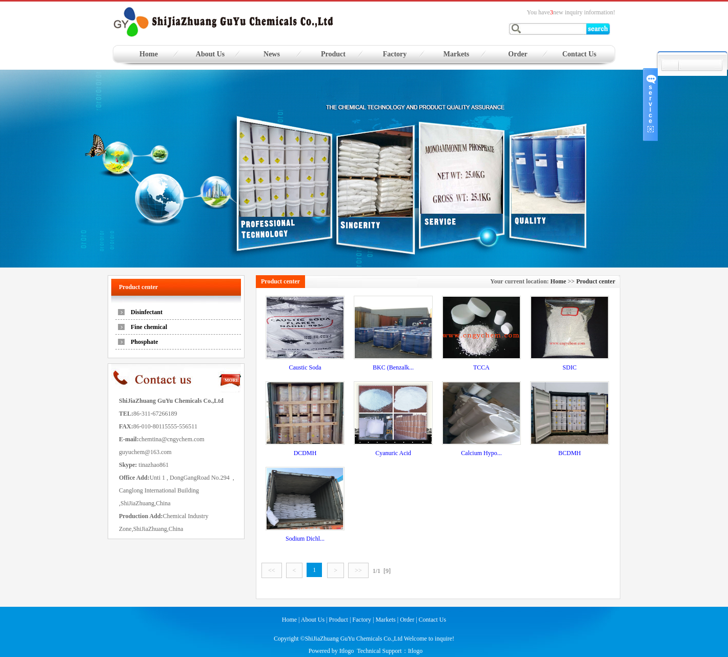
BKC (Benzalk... (393, 367)
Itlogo (346, 650)
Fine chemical (149, 327)
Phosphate (144, 341)
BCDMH (569, 453)
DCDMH (305, 453)
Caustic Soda (305, 367)
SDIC (569, 367)
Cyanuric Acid (393, 453)
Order (517, 54)
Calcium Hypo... (481, 453)
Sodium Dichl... (305, 538)
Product (333, 54)
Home (148, 54)
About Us (210, 54)
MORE (232, 380)
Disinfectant (147, 312)
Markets (456, 54)
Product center (595, 281)
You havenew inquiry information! (571, 12)
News (272, 54)
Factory (395, 54)
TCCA (481, 367)
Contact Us (579, 54)
